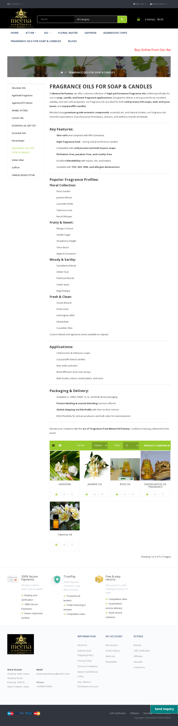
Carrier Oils (18, 117)
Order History (113, 650)
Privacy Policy (85, 660)
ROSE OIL (125, 484)
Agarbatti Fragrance (22, 95)
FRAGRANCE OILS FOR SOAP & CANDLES (92, 72)
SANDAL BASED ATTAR (23, 175)
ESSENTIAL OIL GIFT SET (24, 125)
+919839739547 (44, 686)
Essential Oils (19, 133)
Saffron (16, 167)
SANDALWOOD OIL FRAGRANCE (155, 485)
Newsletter (111, 661)
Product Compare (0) (157, 445)
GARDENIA (65, 484)
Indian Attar (18, 160)
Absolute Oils (19, 87)
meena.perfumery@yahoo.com (53, 673)
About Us (82, 645)
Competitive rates (76, 614)
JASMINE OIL (95, 484)
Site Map (147, 713)
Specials (138, 661)
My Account (112, 645)
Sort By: (81, 445)
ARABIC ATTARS (20, 110)
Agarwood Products (22, 102)
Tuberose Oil (65, 534)
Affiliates (138, 656)
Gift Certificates (142, 650)
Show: (117, 445)
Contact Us (139, 667)
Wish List (110, 656)
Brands (137, 645)
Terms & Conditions (88, 666)
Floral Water (18, 140)
